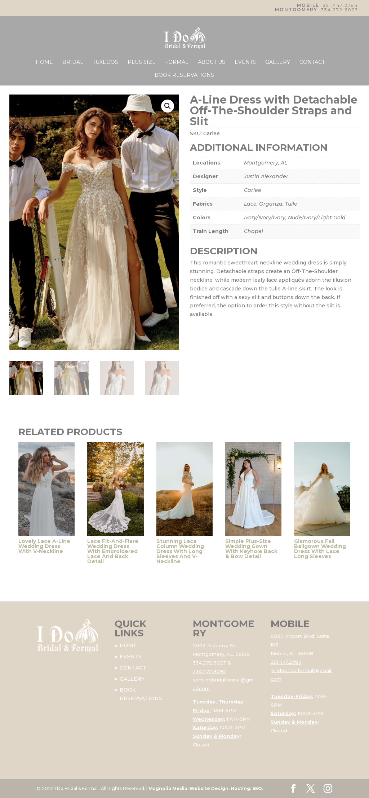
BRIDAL (72, 62)
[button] (167, 106)
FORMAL (176, 62)
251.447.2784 (340, 5)
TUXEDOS (105, 62)
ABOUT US (211, 62)
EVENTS (245, 62)
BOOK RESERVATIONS (184, 75)
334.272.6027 (339, 9)
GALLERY (277, 62)
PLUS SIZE (142, 62)
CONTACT (312, 62)
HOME (44, 62)
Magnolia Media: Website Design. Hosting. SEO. (205, 788)
